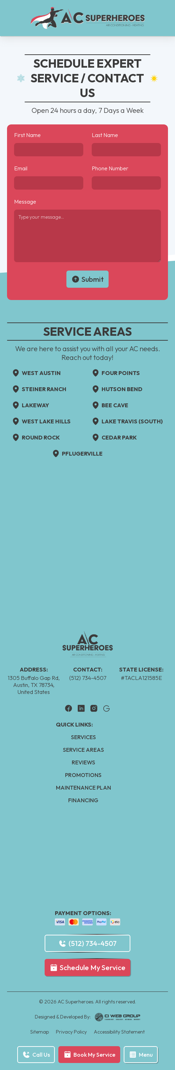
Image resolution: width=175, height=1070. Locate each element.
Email (20, 168)
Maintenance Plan (83, 787)
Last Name (105, 134)
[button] (141, 1054)
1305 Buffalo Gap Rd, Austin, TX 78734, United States (34, 684)
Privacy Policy (71, 1032)
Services (83, 737)
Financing (83, 800)
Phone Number (110, 168)
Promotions (83, 774)
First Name (27, 134)
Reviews (83, 762)
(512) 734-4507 (87, 677)
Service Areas (83, 749)
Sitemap (39, 1032)
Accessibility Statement (119, 1032)
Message (25, 201)
